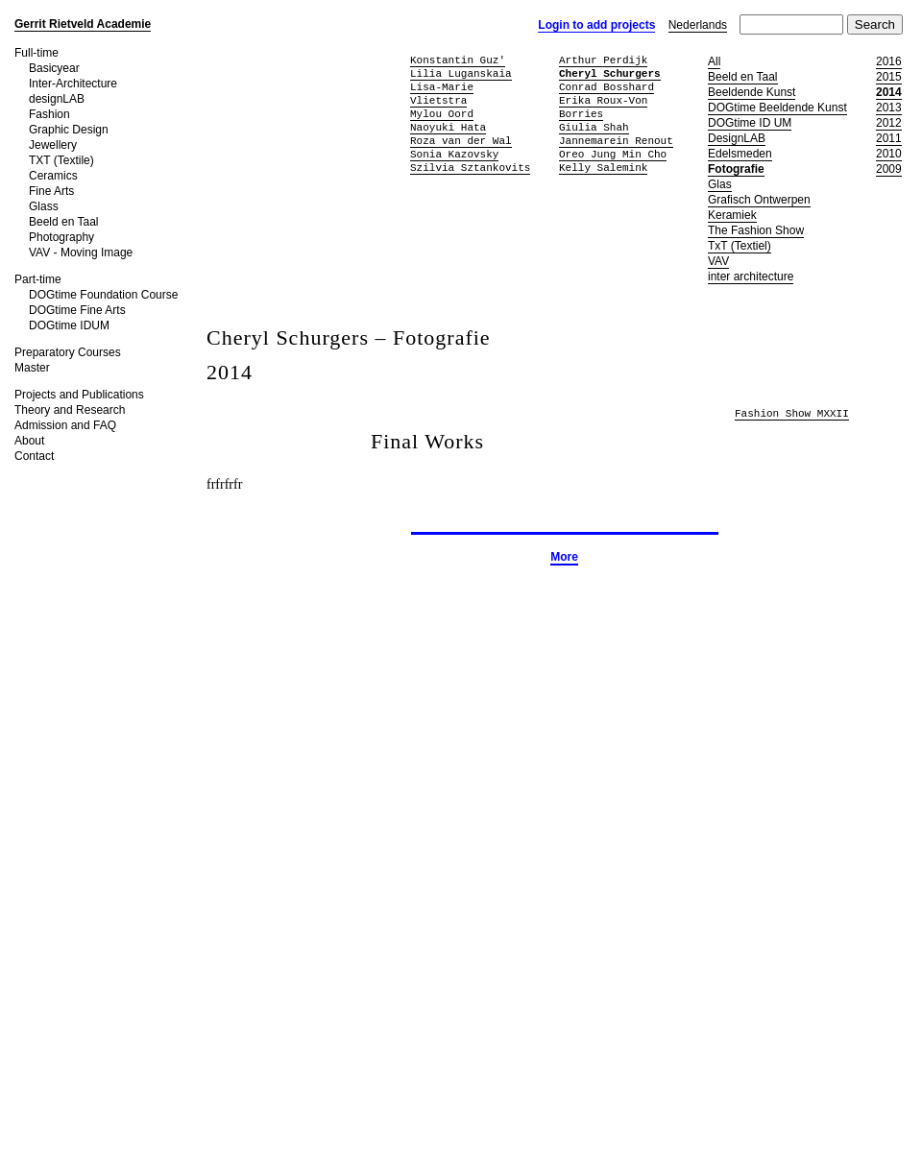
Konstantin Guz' (457, 60)
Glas (720, 184)
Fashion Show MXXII (792, 414)
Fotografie (736, 169)
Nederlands (697, 25)
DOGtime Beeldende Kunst (777, 107)
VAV (718, 261)
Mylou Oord (441, 114)
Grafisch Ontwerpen (759, 199)
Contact (34, 456)
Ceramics (53, 175)
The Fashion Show (756, 230)
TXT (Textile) (61, 160)
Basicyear (54, 68)
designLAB (57, 99)
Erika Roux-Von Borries (603, 107)
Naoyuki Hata (448, 127)
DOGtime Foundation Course (103, 294)
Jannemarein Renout (616, 140)
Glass (44, 206)
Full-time (36, 53)
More (564, 557)
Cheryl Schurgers (610, 73)
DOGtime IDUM (69, 325)
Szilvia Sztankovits (470, 167)
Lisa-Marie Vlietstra (441, 94)
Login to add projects (596, 25)
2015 (889, 77)
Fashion (49, 114)
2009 (889, 169)
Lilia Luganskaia (461, 73)
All (714, 61)
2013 (889, 107)
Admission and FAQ (65, 425)
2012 (889, 123)
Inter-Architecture (73, 83)
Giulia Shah (594, 127)
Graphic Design (69, 129)
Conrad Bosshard (606, 87)
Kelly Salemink (603, 167)
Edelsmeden (740, 153)
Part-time (37, 279)
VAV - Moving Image (81, 252)
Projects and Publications (79, 394)
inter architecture (750, 276)
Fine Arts (51, 191)
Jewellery (53, 145)
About (29, 440)
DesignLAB (736, 138)
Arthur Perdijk (603, 60)
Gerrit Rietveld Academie (82, 24)
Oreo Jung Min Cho (613, 154)
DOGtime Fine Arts (77, 310)
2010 (889, 153)
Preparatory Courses (67, 352)
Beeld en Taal (64, 222)
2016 (889, 61)
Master (32, 367)
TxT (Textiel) (739, 246)
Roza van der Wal (461, 140)
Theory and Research (69, 410)
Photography (61, 237)
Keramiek (732, 215)
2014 (889, 92)
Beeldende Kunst (751, 92)
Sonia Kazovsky (454, 154)
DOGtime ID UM (749, 123)
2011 (889, 138)
